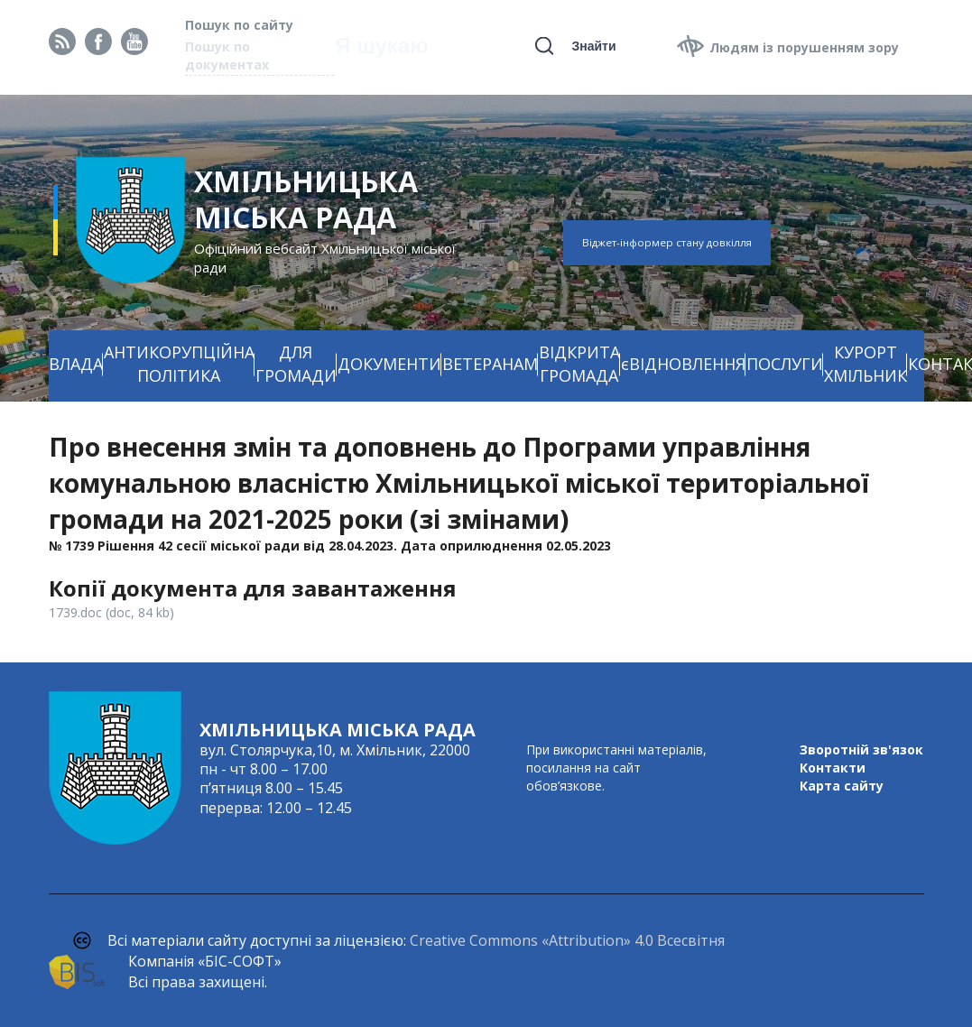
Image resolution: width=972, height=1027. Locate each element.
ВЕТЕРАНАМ (490, 364)
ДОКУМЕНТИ (389, 364)
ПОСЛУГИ (784, 364)
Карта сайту (842, 785)
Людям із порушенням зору (804, 47)
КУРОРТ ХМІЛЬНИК (865, 363)
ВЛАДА (76, 364)
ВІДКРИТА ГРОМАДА (579, 363)
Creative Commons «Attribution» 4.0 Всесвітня (567, 940)
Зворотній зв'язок (861, 749)
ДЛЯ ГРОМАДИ (296, 363)
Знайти (593, 46)
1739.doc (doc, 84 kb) (111, 612)
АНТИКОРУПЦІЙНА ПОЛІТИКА (179, 363)
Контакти (833, 767)
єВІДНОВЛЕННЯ (683, 364)
